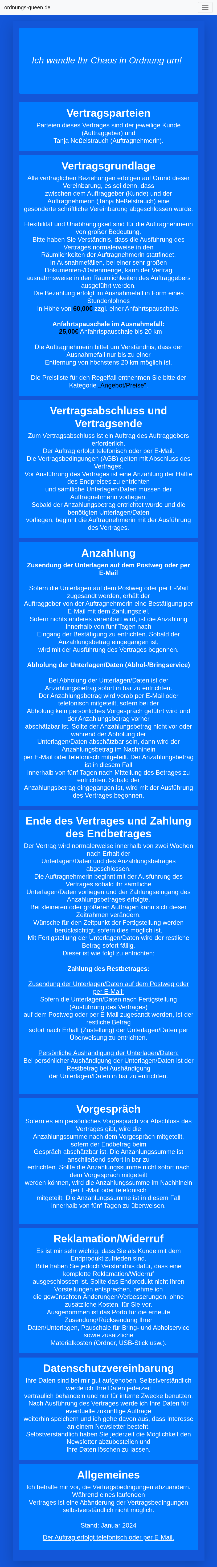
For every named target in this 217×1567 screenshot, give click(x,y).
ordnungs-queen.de (27, 7)
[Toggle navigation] (205, 7)
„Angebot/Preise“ (122, 385)
